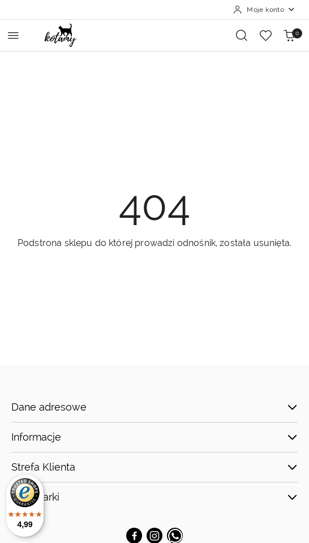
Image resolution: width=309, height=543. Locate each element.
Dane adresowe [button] (154, 407)
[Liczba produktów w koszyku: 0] (289, 35)
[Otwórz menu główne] (13, 35)
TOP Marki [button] (154, 497)
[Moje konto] (264, 9)
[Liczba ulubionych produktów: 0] (265, 35)
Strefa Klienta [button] (154, 467)
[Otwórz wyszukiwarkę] (241, 35)
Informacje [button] (154, 437)
